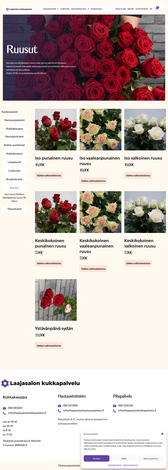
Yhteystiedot (141, 8)
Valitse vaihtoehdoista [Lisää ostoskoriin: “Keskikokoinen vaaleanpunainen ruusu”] (93, 268)
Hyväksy (96, 458)
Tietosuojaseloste (130, 464)
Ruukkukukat (14, 179)
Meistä (131, 8)
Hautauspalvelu (80, 8)
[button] (162, 433)
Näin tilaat (121, 8)
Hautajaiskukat (14, 136)
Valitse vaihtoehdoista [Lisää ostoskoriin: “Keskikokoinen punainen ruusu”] (49, 263)
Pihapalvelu (96, 8)
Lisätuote (64, 8)
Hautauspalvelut (14, 120)
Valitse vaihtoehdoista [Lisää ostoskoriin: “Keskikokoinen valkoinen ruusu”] (138, 263)
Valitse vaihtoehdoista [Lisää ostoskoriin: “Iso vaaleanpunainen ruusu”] (93, 180)
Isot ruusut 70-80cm (14, 194)
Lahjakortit (14, 162)
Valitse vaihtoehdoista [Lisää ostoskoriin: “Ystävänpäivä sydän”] (49, 345)
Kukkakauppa (51, 8)
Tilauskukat (14, 209)
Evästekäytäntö (114, 464)
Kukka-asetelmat (14, 145)
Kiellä (123, 458)
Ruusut (14, 187)
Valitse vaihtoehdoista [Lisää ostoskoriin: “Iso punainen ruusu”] (49, 175)
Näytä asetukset (151, 458)
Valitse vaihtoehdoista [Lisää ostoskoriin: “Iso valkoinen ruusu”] (138, 175)
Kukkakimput (14, 153)
